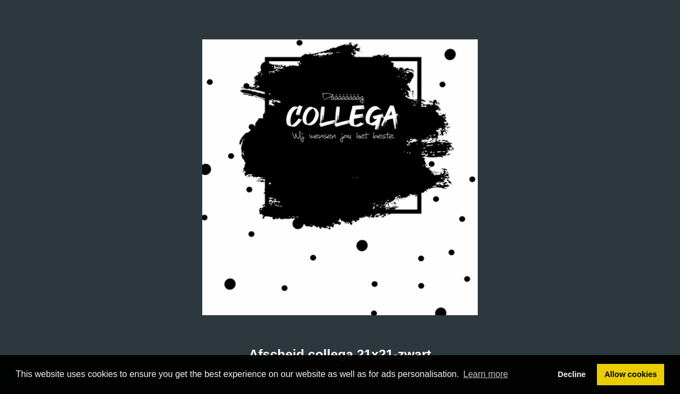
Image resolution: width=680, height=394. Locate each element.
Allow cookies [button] (631, 374)
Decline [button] (571, 374)
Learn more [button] (486, 374)
